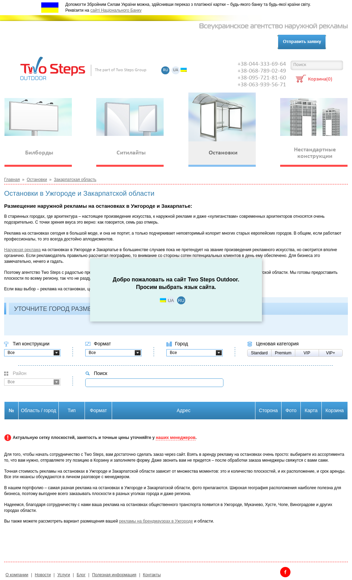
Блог (154, 42)
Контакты (128, 42)
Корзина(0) (320, 80)
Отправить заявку (302, 41)
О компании (40, 42)
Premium (283, 353)
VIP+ (330, 353)
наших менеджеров (175, 437)
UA (175, 70)
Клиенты (98, 42)
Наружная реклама (22, 249)
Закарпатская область (75, 179)
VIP (307, 353)
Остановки (37, 179)
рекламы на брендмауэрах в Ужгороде (156, 521)
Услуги (71, 42)
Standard (259, 353)
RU (165, 70)
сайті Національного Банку (116, 10)
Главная (12, 179)
